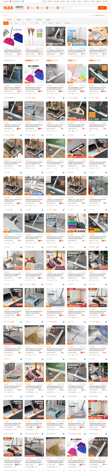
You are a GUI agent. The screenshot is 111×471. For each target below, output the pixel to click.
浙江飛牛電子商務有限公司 (94, 352)
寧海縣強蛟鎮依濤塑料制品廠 (73, 315)
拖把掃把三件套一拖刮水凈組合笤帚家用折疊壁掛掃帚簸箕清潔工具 (76, 200)
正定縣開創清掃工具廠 (30, 352)
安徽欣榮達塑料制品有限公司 (30, 240)
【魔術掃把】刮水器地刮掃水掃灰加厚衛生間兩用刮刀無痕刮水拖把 (12, 125)
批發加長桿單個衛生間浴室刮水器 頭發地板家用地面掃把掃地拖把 (76, 349)
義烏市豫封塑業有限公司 (73, 352)
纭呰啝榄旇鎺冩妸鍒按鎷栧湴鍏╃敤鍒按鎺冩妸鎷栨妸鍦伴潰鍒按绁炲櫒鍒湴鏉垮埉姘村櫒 (76, 387)
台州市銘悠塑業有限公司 (73, 91)
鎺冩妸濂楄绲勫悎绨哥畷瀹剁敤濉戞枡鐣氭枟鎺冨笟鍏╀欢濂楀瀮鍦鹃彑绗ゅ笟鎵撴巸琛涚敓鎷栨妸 (12, 461)
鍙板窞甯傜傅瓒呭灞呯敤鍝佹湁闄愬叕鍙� (94, 54)
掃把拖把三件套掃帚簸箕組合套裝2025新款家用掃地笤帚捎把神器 (13, 163)
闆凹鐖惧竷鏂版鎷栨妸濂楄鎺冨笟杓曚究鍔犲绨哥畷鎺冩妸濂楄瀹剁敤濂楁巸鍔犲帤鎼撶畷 (33, 387)
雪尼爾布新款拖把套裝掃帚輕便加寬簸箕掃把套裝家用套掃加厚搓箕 (55, 275)
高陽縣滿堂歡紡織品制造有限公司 (51, 315)
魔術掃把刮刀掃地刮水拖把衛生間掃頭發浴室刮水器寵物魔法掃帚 (12, 387)
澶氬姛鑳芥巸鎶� (8, 56)
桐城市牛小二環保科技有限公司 (94, 240)
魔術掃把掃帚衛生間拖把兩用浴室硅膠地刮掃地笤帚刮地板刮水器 (33, 125)
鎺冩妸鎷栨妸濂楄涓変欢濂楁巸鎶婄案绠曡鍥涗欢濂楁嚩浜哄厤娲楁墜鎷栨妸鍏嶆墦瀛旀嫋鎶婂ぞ (98, 387)
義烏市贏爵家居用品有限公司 (51, 203)
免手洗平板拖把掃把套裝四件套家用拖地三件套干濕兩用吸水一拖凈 (33, 163)
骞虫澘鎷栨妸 (71, 56)
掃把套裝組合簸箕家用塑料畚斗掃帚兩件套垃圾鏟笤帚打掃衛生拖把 (97, 312)
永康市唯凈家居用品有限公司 (73, 128)
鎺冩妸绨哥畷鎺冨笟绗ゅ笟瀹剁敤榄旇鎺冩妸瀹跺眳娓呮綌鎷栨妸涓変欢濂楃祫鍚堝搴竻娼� (55, 424)
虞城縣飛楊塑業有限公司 (30, 315)
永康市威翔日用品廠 (9, 315)
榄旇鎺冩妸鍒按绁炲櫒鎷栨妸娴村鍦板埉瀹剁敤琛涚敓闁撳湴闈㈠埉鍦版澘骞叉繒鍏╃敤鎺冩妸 (12, 424)
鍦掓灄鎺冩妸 (34, 56)
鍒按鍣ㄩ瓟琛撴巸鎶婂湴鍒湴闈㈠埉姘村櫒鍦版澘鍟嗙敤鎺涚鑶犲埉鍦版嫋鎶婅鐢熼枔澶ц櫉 (34, 461)
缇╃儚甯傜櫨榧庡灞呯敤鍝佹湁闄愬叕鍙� (30, 389)
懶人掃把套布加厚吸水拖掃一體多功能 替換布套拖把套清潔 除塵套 (76, 237)
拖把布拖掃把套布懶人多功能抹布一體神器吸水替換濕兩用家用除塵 (33, 88)
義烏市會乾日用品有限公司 (94, 128)
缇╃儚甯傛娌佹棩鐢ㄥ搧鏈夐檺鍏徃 (9, 54)
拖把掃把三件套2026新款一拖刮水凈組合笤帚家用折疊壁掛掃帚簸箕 (55, 125)
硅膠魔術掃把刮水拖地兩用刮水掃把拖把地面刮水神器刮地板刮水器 (76, 275)
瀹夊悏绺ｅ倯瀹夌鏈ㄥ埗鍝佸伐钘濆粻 (30, 54)
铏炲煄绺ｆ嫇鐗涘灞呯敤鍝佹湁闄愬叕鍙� (73, 389)
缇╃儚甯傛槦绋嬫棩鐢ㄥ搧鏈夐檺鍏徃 (94, 464)
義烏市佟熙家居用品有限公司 (73, 203)
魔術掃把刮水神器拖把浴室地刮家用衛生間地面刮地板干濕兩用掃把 (97, 163)
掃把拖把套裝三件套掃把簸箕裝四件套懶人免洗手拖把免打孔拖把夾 (97, 275)
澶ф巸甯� (40, 56)
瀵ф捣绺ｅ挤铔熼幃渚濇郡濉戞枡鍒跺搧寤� (94, 427)
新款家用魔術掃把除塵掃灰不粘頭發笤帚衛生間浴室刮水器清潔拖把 (55, 312)
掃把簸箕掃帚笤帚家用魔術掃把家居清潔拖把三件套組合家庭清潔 (33, 312)
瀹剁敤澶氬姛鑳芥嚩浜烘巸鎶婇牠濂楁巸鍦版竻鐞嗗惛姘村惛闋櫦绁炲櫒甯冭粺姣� (12, 51)
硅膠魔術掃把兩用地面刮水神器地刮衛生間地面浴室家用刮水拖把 (97, 237)
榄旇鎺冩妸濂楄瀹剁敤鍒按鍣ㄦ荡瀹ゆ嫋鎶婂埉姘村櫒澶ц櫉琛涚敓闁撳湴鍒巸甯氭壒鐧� (55, 387)
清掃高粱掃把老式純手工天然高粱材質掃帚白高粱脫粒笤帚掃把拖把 (33, 349)
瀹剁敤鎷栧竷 (13, 93)
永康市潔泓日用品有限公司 (94, 315)
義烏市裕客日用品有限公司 (94, 91)
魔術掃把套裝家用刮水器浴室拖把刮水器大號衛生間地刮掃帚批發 (55, 163)
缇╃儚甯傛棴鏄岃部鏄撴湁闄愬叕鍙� (73, 464)
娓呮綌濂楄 (99, 56)
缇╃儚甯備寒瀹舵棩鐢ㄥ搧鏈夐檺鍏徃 (9, 427)
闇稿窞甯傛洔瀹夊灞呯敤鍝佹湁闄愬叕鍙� (9, 91)
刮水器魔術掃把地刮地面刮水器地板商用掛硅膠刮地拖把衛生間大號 (12, 349)
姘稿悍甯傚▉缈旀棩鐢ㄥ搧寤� (30, 427)
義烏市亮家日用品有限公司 (94, 166)
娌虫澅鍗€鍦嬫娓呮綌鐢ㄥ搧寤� (73, 54)
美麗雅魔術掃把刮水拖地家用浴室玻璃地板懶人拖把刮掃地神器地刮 (76, 163)
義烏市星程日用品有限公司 (51, 352)
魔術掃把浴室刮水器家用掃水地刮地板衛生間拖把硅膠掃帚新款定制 (76, 125)
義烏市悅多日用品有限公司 (51, 91)
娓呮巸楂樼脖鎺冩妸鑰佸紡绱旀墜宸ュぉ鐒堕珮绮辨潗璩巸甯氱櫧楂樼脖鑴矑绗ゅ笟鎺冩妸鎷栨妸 (55, 461)
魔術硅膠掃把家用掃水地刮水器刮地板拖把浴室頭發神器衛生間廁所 (12, 237)
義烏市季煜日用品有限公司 (30, 166)
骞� (20, 53)
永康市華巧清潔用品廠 (9, 240)
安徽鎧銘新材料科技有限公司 (73, 166)
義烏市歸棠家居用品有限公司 (94, 278)
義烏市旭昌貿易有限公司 (30, 91)
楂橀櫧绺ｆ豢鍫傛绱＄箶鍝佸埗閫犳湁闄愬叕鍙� (73, 427)
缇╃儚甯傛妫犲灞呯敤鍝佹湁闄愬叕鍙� (94, 389)
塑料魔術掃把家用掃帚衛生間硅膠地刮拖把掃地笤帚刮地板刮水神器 (33, 200)
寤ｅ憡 (41, 52)
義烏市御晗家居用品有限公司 (9, 203)
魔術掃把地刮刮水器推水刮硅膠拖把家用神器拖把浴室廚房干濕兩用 (55, 349)
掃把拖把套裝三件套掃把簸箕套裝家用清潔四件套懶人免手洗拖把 (12, 275)
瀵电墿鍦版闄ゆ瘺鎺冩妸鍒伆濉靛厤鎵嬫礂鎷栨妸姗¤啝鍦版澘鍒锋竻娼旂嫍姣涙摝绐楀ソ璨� (98, 424)
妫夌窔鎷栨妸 (78, 56)
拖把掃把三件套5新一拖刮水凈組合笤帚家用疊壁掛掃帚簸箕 (13, 200)
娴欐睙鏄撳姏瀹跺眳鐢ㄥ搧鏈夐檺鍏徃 (51, 54)
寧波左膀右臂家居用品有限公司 (9, 352)
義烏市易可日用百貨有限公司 (30, 278)
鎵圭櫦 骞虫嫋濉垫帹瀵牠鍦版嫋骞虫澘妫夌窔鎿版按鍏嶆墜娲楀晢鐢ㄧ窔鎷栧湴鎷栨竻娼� (77, 51)
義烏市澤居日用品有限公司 (51, 240)
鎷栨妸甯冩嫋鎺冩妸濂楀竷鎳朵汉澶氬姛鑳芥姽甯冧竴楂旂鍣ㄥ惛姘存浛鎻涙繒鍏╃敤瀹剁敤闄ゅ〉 (76, 461)
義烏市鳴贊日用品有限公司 (73, 240)
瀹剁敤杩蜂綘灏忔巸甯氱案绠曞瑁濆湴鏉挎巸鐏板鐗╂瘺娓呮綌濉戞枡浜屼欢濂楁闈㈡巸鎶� (98, 51)
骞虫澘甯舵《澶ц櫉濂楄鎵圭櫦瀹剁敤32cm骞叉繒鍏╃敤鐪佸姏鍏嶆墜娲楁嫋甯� (12, 88)
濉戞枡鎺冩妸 (92, 56)
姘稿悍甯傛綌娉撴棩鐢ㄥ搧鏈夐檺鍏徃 (9, 464)
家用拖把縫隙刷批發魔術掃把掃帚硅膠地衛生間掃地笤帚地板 (97, 200)
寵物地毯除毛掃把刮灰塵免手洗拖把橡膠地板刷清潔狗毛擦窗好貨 (76, 312)
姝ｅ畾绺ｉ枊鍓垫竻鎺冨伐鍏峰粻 (51, 464)
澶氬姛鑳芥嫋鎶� (17, 56)
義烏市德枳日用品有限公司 (51, 128)
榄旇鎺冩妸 (58, 56)
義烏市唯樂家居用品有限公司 (30, 128)
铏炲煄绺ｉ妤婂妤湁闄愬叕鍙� (51, 427)
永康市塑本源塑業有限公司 (94, 203)
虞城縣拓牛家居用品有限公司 (73, 278)
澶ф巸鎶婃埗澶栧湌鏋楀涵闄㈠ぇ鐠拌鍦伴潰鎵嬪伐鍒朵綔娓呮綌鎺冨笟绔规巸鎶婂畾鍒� (34, 51)
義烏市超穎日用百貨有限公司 (9, 128)
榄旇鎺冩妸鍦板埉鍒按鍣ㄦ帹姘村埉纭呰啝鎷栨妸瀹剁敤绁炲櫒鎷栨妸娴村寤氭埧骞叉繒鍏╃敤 (97, 461)
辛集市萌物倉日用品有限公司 (51, 166)
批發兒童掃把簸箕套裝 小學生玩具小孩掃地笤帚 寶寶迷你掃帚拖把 (76, 88)
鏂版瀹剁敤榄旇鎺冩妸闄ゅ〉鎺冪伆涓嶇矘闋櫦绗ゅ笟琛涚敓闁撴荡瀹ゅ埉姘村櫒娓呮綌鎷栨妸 (76, 424)
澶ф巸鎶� (28, 56)
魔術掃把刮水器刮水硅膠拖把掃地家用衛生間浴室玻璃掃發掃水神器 (33, 275)
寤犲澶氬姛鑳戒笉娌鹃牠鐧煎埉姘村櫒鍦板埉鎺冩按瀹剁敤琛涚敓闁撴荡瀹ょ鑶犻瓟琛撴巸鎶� (55, 51)
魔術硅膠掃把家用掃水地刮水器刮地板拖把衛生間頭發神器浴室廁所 (97, 88)
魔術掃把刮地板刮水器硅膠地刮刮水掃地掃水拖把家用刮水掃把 (33, 237)
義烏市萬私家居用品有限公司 (9, 278)
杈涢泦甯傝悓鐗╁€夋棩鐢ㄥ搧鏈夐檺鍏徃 (51, 389)
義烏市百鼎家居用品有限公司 (51, 278)
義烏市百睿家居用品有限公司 (9, 166)
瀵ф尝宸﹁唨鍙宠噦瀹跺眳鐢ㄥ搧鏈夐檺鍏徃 (30, 464)
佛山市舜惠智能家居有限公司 (9, 389)
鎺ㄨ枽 (20, 52)
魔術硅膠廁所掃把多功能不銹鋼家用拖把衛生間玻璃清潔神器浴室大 (97, 349)
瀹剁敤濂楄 (7, 93)
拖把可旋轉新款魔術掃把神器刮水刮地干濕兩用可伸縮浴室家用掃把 (55, 88)
